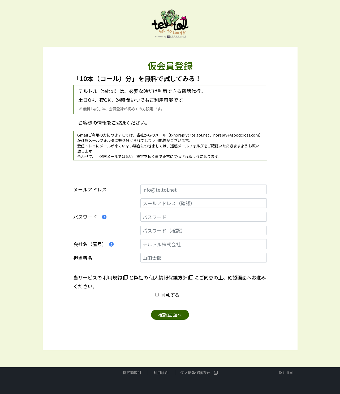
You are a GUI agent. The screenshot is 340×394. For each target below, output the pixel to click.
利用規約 (115, 277)
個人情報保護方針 (171, 277)
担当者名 (82, 257)
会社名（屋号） (93, 243)
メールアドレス (90, 189)
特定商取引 (132, 372)
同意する (170, 294)
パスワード (90, 216)
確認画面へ (170, 314)
